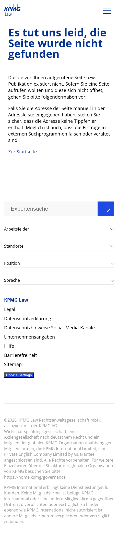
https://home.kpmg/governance (35, 477)
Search (106, 208)
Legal (9, 309)
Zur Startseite (22, 152)
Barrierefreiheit (20, 355)
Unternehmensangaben (29, 337)
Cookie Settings (19, 375)
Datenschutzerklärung (27, 318)
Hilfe (9, 346)
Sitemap (13, 364)
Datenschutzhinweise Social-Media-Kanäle (49, 328)
